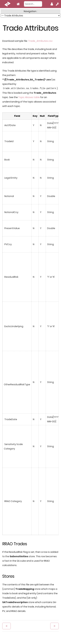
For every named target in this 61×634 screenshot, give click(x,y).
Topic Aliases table (29, 97)
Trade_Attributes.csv (40, 41)
